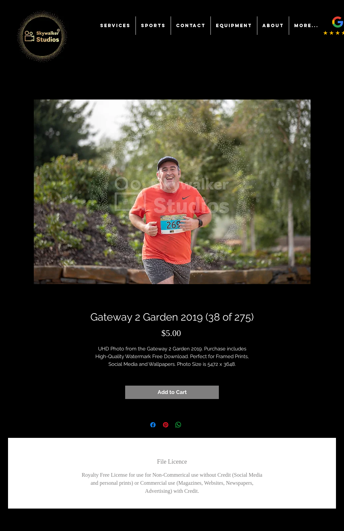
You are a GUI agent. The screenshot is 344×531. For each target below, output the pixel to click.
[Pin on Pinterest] (166, 425)
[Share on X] (191, 425)
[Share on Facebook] (153, 425)
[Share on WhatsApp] (178, 425)
